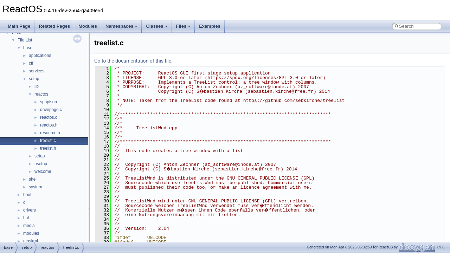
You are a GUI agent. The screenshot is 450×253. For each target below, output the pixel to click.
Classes (156, 26)
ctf (31, 63)
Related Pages (54, 26)
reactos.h (48, 125)
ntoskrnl (30, 241)
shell (33, 179)
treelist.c (48, 140)
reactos (41, 94)
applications (40, 55)
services (36, 71)
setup (34, 78)
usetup (40, 163)
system (35, 186)
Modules (87, 26)
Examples (209, 26)
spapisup (48, 101)
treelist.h (48, 148)
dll (25, 202)
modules (31, 233)
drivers (29, 210)
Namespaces (121, 26)
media (29, 225)
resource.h (50, 132)
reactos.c (48, 117)
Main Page (19, 26)
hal (26, 217)
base (27, 47)
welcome (42, 171)
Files (183, 26)
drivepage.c (51, 109)
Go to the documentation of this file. (133, 61)
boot (27, 194)
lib (36, 86)
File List (25, 40)
